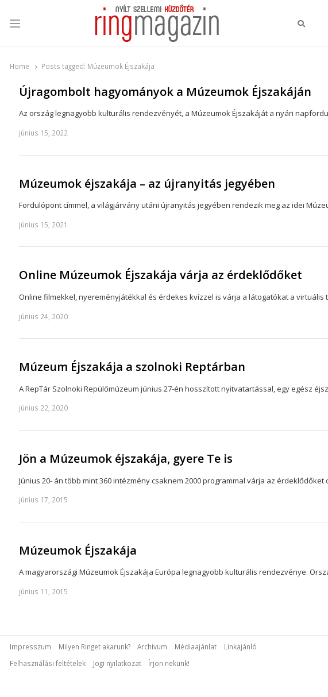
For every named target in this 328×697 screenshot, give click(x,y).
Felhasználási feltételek (48, 663)
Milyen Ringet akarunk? (94, 646)
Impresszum (30, 646)
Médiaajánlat (196, 646)
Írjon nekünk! (169, 663)
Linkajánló (240, 646)
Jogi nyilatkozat (117, 663)
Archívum (152, 646)
